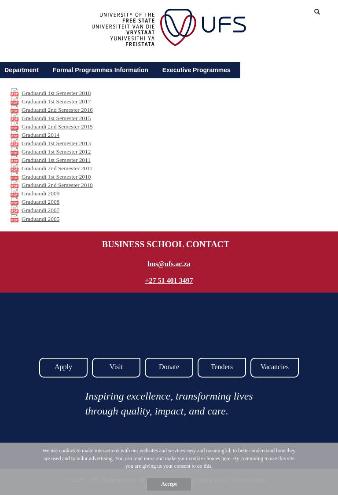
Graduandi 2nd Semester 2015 (57, 126)
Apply (63, 366)
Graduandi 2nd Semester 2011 (57, 168)
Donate (169, 366)
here (226, 458)
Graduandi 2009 (40, 193)
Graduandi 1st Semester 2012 (56, 151)
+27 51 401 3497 (169, 280)
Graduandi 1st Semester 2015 (56, 118)
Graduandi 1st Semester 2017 (56, 101)
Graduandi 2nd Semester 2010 (57, 185)
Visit (116, 366)
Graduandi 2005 (40, 219)
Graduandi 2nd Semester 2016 (57, 109)
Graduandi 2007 (40, 210)
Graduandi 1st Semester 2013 (56, 143)
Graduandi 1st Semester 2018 (56, 93)
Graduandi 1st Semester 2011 (56, 160)
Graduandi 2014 (40, 135)
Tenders (222, 366)
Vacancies (275, 366)
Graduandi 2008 (40, 201)
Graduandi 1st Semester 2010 (56, 176)
